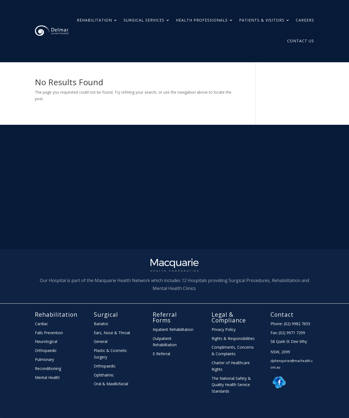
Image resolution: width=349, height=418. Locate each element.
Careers (305, 20)
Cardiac (41, 323)
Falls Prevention (49, 332)
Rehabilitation (94, 20)
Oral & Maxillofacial (111, 383)
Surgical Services (144, 20)
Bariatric (101, 323)
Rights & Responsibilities (233, 338)
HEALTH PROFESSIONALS (202, 20)
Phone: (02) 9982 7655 (290, 323)
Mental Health (47, 377)
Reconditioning (48, 368)
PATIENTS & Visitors (261, 20)
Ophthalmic (104, 375)
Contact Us (300, 40)
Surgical (106, 314)
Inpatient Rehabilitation (173, 329)
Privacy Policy (224, 329)
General (100, 341)
